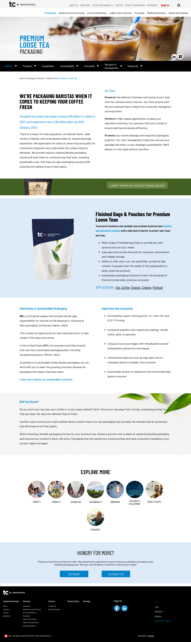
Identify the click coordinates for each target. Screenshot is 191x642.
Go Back (74, 574)
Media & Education (156, 12)
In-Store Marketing (97, 12)
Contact (51, 601)
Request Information (135, 5)
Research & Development (111, 66)
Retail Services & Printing (71, 12)
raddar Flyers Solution (120, 12)
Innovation (89, 66)
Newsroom (152, 5)
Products (27, 66)
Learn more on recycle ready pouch (137, 185)
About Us (74, 5)
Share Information (162, 620)
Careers (119, 5)
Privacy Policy (73, 601)
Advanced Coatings (178, 12)
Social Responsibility (102, 5)
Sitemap (86, 601)
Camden (151, 636)
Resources (132, 66)
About (5, 606)
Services (26, 601)
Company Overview (11, 601)
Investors (85, 5)
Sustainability (67, 66)
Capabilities (48, 66)
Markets (9, 66)
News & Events (154, 501)
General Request (54, 609)
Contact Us (116, 574)
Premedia (139, 12)
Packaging (50, 12)
